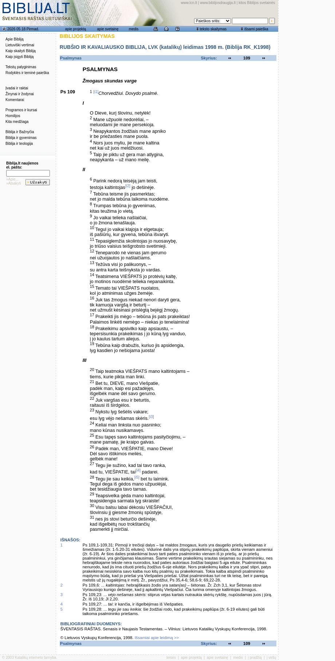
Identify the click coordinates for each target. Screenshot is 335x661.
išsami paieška (256, 29)
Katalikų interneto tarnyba (35, 658)
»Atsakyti (13, 183)
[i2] (127, 185)
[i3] (151, 416)
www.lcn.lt (189, 3)
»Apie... (12, 179)
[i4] (138, 470)
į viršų (271, 658)
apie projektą (75, 29)
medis (134, 29)
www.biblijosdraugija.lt (218, 3)
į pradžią (255, 658)
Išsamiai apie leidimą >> (157, 637)
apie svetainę (108, 29)
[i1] (95, 91)
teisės (171, 658)
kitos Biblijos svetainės (257, 3)
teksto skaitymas (213, 29)
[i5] (136, 477)
